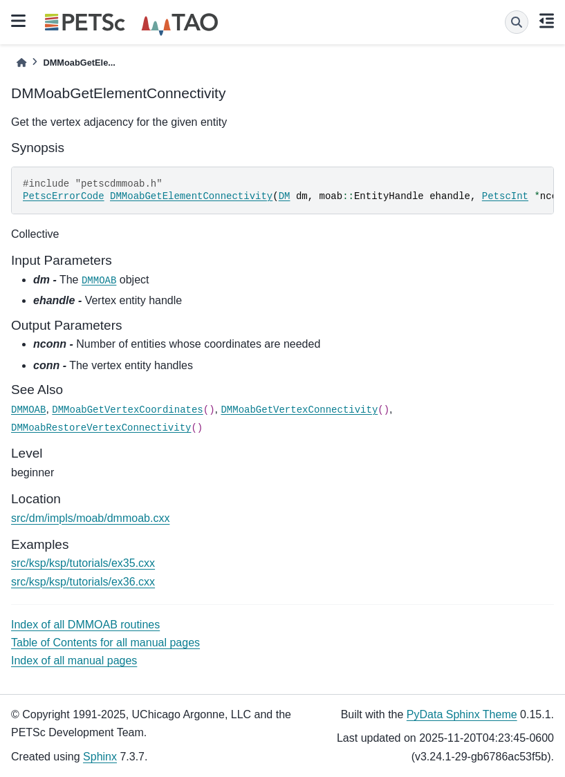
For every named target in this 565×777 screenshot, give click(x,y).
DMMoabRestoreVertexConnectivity (101, 427)
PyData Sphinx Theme (462, 714)
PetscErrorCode (63, 196)
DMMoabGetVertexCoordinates (127, 409)
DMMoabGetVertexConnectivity (299, 409)
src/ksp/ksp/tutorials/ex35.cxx (83, 563)
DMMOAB (99, 280)
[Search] (516, 22)
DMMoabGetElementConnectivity (191, 196)
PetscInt (505, 196)
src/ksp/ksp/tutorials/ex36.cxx (83, 582)
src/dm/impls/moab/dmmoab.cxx (90, 518)
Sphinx (100, 756)
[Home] (21, 62)
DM (284, 196)
